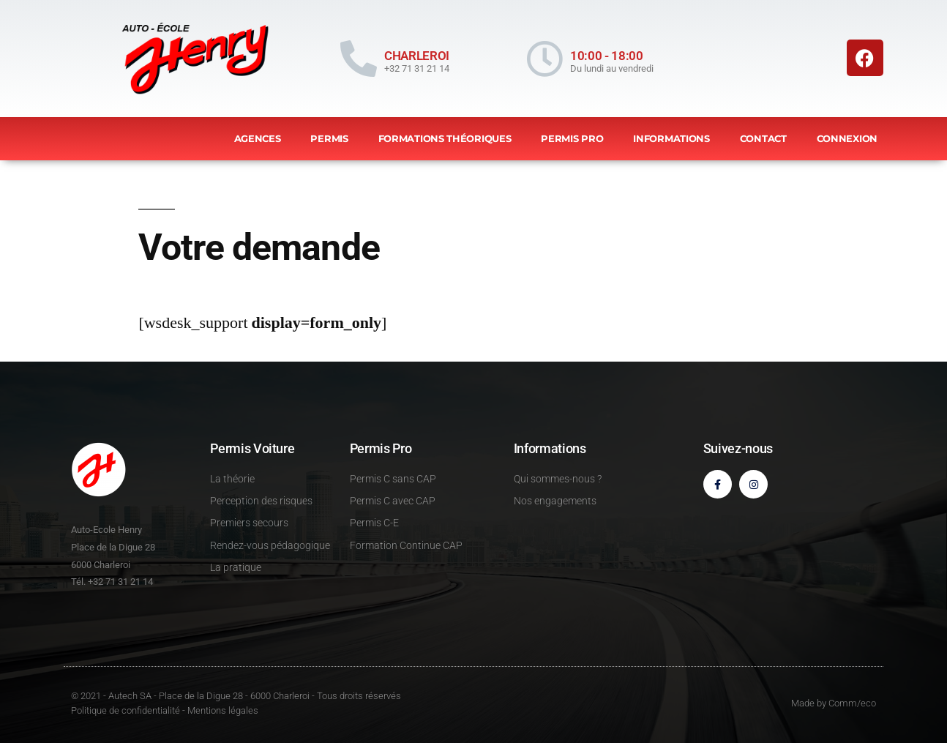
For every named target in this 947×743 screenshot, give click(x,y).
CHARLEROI (416, 55)
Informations (671, 138)
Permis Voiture (252, 448)
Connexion (847, 138)
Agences (257, 138)
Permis (329, 138)
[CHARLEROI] (358, 58)
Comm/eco (852, 703)
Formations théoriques (445, 138)
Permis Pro (572, 138)
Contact (763, 138)
